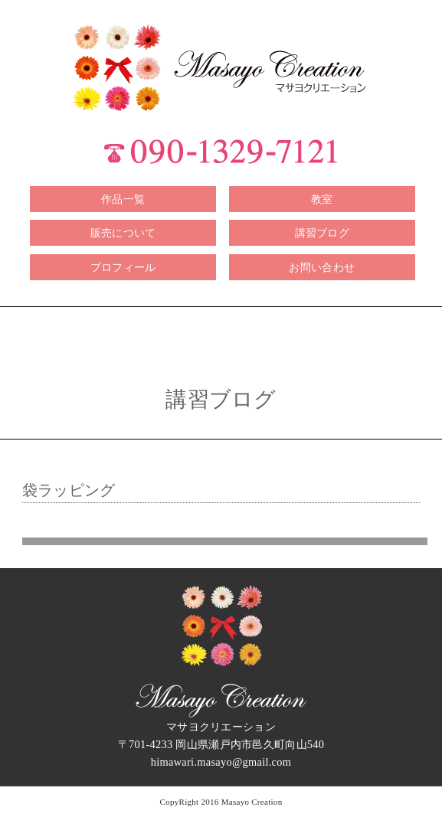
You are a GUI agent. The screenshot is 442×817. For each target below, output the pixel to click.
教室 (322, 199)
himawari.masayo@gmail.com (221, 762)
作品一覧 (123, 199)
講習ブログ (322, 233)
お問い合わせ (322, 267)
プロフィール (123, 267)
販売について (123, 233)
